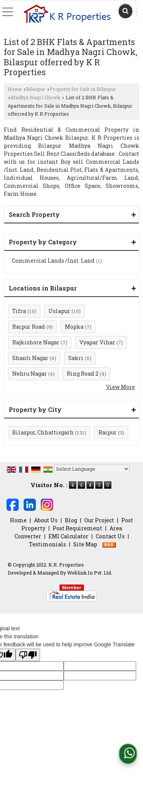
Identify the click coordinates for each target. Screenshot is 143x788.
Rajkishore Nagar (35, 342)
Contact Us (110, 536)
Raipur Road (28, 326)
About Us (46, 520)
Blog (71, 520)
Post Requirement (77, 528)
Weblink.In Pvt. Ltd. (89, 573)
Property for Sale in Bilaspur (83, 89)
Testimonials (47, 544)
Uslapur (59, 311)
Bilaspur (35, 89)
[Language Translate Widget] (92, 469)
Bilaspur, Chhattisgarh (43, 432)
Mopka (74, 326)
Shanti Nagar (30, 358)
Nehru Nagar (29, 373)
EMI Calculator (68, 536)
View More (120, 387)
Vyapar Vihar (97, 342)
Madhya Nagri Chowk (35, 97)
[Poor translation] (28, 655)
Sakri (76, 358)
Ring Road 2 (82, 373)
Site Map (85, 544)
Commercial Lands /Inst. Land (53, 260)
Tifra (19, 311)
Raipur (107, 432)
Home (15, 89)
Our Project (99, 520)
